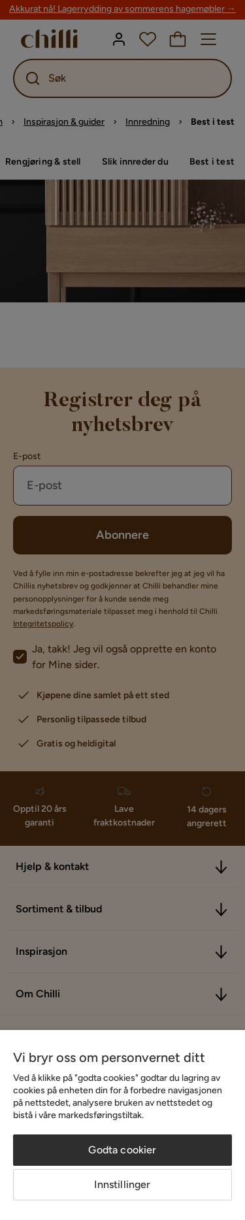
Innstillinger (122, 1184)
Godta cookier (122, 1150)
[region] (122, 1125)
